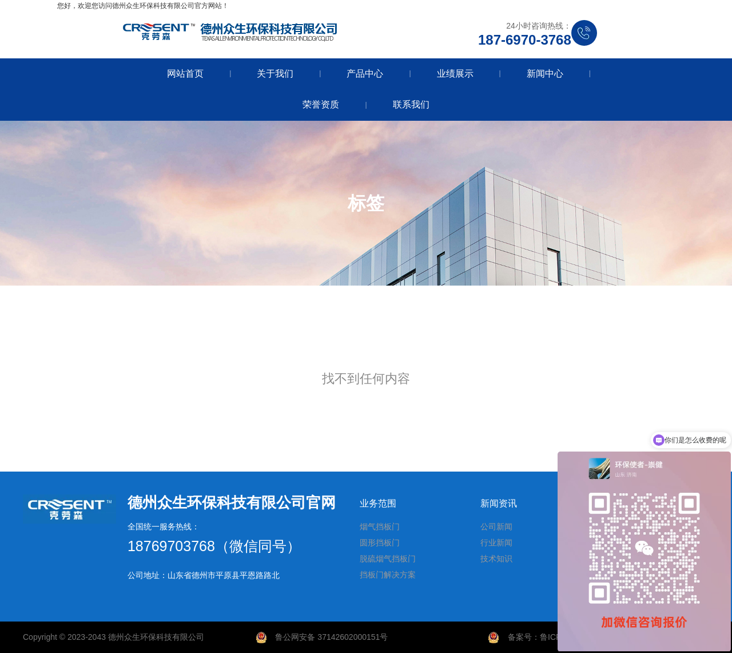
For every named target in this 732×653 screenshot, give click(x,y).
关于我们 (275, 73)
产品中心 (365, 73)
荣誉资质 (321, 104)
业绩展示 (455, 73)
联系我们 (411, 104)
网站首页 (185, 73)
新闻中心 (545, 73)
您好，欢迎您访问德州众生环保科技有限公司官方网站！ (143, 6)
